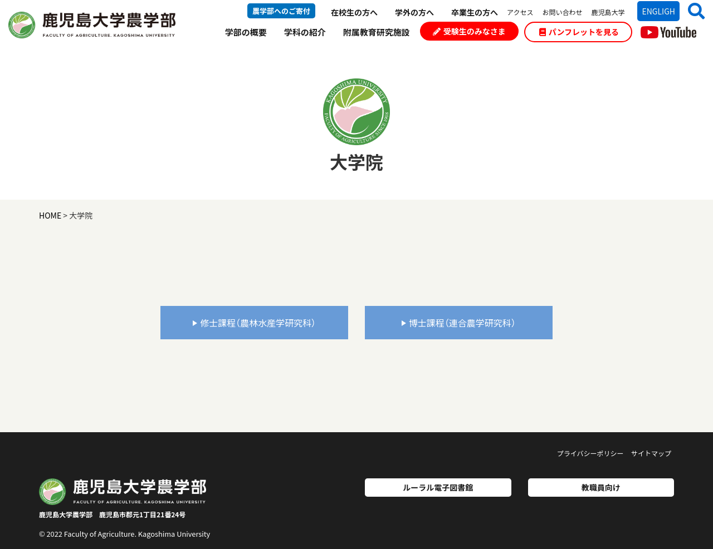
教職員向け (601, 487)
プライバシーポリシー (590, 453)
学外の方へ (414, 12)
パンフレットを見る (579, 31)
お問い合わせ (562, 12)
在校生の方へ (354, 12)
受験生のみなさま (469, 31)
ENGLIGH (658, 11)
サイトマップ (651, 453)
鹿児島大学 (607, 12)
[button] (692, 11)
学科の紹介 (305, 32)
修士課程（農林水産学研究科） (254, 322)
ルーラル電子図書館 (438, 487)
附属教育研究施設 (376, 32)
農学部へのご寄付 (281, 11)
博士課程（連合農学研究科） (459, 322)
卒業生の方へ (474, 12)
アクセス (520, 12)
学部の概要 (246, 32)
